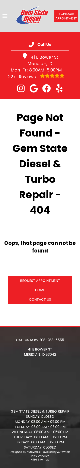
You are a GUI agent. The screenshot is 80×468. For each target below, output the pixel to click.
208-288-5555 (51, 339)
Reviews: (36, 76)
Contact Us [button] (40, 299)
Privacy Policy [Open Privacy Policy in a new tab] (40, 456)
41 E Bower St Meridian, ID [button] (40, 60)
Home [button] (40, 290)
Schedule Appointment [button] (66, 16)
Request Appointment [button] (40, 280)
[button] (21, 88)
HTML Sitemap (40, 459)
